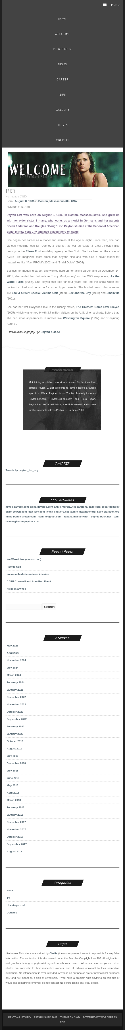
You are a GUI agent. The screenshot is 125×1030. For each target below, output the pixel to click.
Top (62, 1022)
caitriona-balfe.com (89, 506)
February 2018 (15, 807)
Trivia (62, 125)
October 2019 (15, 741)
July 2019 (13, 755)
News (62, 64)
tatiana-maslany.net (76, 516)
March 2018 (14, 799)
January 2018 (15, 814)
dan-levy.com (36, 511)
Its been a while (16, 588)
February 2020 (15, 726)
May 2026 (12, 645)
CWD (77, 1017)
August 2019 (14, 748)
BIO (24, 196)
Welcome (62, 34)
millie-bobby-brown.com (21, 516)
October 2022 (15, 711)
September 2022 (17, 719)
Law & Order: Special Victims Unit (35, 293)
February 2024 (15, 682)
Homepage (12, 196)
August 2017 (14, 851)
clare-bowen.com (16, 511)
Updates (12, 912)
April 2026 (13, 652)
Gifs (62, 94)
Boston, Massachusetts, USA (57, 201)
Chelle (53, 953)
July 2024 (13, 667)
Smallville (112, 293)
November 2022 (16, 704)
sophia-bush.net (101, 516)
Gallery (62, 109)
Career (62, 79)
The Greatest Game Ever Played (97, 307)
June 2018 (13, 777)
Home (62, 19)
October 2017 (15, 836)
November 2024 (16, 660)
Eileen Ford (33, 251)
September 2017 (17, 844)
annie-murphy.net (65, 506)
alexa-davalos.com (41, 506)
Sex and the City (80, 293)
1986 (31, 201)
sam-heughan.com (49, 516)
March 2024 (14, 674)
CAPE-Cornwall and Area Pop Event (29, 581)
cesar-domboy (110, 506)
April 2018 (13, 792)
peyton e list (32, 521)
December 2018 (16, 763)
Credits (62, 140)
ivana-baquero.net (57, 511)
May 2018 (12, 785)
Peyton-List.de (50, 332)
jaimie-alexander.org (83, 511)
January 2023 (15, 689)
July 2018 (13, 770)
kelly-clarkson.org (108, 511)
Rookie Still (14, 566)
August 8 (21, 201)
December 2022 (16, 697)
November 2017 (16, 829)
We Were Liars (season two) (24, 559)
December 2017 (16, 822)
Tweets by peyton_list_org (22, 470)
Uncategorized (16, 905)
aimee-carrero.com (17, 506)
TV (8, 897)
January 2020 (15, 733)
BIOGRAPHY (62, 49)
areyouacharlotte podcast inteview (28, 573)
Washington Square (76, 318)
